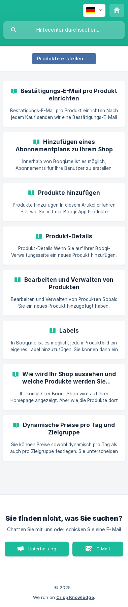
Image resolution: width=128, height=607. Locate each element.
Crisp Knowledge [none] (75, 597)
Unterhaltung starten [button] (42, 551)
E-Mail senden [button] (100, 551)
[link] (64, 104)
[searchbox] (64, 30)
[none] (94, 10)
